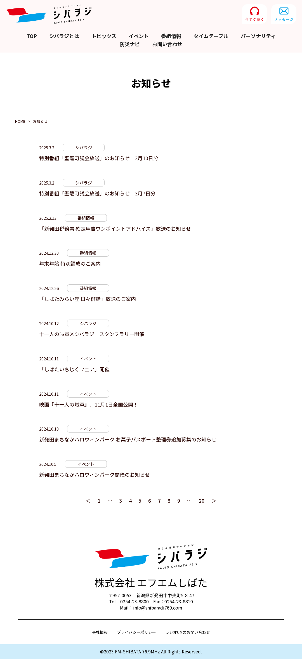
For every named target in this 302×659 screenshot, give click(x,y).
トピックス (103, 35)
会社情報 (100, 632)
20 (201, 500)
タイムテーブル (211, 35)
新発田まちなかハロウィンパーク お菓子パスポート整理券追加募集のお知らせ (127, 439)
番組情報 (171, 35)
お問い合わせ (167, 44)
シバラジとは (64, 35)
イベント (139, 35)
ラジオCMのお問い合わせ (187, 632)
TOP (32, 35)
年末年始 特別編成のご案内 (70, 263)
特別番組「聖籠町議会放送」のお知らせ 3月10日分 (98, 158)
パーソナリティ (258, 35)
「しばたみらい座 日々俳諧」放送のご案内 (87, 298)
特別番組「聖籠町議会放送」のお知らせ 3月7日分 (97, 193)
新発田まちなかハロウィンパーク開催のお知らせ (94, 474)
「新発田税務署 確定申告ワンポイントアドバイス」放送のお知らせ (115, 228)
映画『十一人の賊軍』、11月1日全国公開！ (88, 404)
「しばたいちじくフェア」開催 (74, 369)
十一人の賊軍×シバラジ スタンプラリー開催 (91, 333)
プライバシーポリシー (136, 632)
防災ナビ (130, 44)
